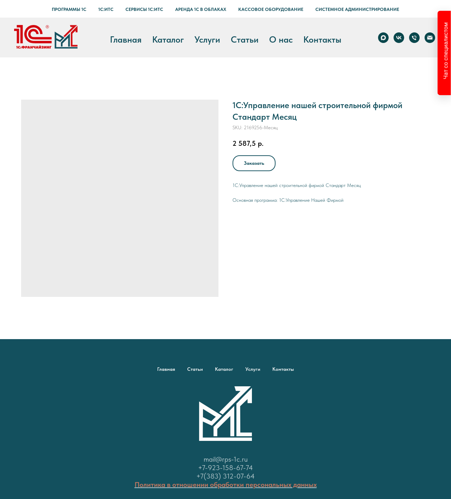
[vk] (399, 37)
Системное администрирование (357, 9)
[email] (430, 37)
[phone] (414, 37)
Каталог (168, 39)
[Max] (383, 37)
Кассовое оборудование (270, 9)
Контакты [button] (322, 39)
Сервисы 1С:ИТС (144, 9)
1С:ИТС (105, 9)
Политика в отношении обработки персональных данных (226, 484)
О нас (281, 39)
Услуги (207, 39)
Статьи (245, 39)
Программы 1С (69, 9)
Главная (126, 39)
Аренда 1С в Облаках (200, 9)
